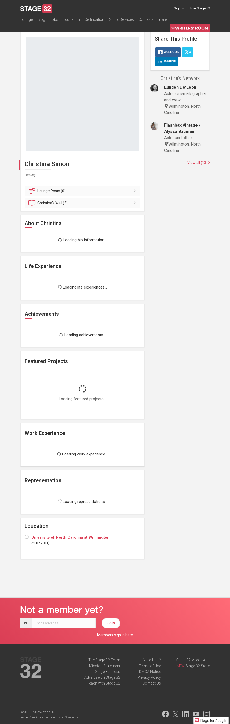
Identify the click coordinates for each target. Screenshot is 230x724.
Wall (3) (83, 203)
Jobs (54, 19)
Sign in (179, 8)
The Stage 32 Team (104, 660)
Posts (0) (83, 191)
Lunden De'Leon (180, 87)
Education (71, 19)
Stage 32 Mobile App (193, 660)
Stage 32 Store (197, 666)
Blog (41, 19)
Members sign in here (115, 635)
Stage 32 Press (107, 672)
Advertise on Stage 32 (102, 677)
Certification (94, 19)
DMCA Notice (150, 672)
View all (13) (198, 163)
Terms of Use (150, 666)
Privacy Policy (149, 677)
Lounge (26, 19)
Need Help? (152, 660)
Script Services (121, 19)
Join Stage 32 (199, 8)
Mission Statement (104, 666)
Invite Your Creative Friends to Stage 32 (49, 717)
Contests (146, 19)
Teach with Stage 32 (103, 683)
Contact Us (152, 683)
